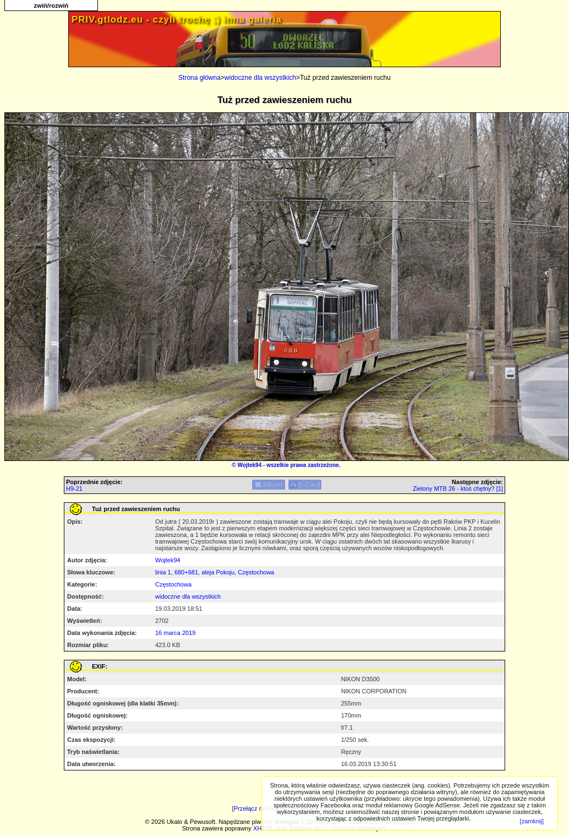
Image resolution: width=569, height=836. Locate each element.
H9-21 (74, 488)
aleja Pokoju (217, 572)
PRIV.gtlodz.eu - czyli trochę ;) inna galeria (177, 19)
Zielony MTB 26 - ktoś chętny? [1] (458, 488)
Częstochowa (256, 572)
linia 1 (163, 572)
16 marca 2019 (175, 632)
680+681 (186, 572)
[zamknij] (532, 821)
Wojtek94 (250, 465)
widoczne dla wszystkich (260, 78)
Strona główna (199, 78)
